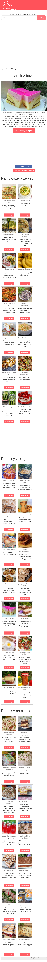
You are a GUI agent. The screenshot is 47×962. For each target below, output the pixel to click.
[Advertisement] (23, 44)
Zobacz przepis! (9, 215)
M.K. (45, 958)
